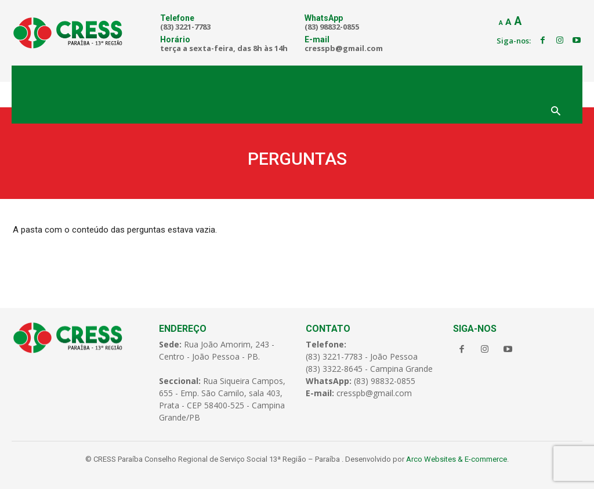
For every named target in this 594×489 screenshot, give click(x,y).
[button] (555, 112)
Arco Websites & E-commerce (456, 459)
